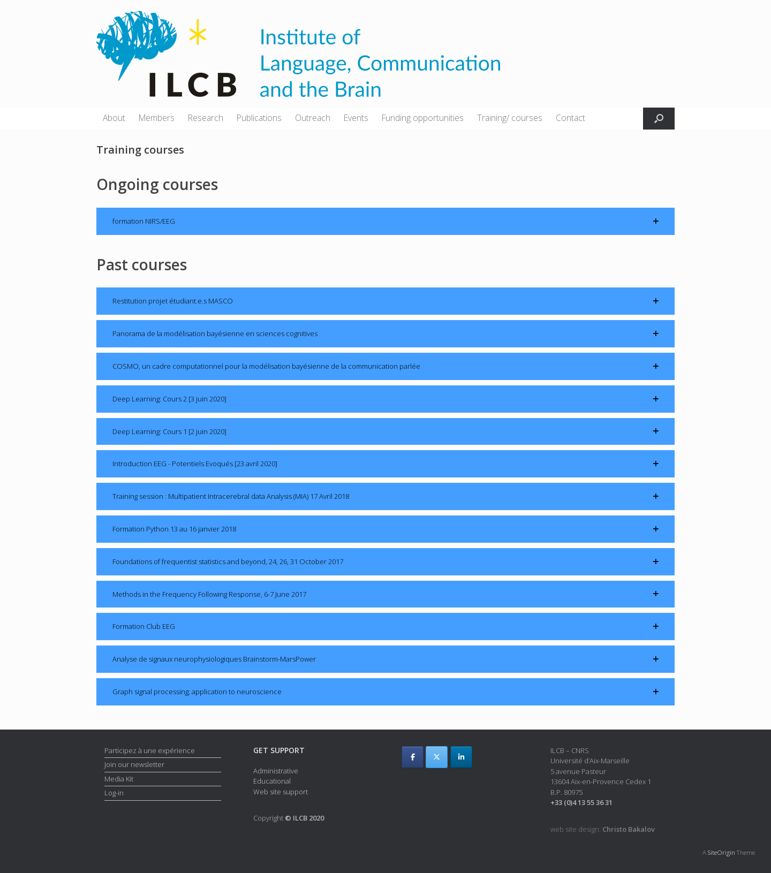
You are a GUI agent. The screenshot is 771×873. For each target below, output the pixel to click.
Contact (570, 118)
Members (157, 118)
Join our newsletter (134, 764)
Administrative (275, 771)
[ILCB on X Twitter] (437, 757)
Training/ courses (509, 118)
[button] (659, 119)
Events (356, 118)
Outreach (312, 118)
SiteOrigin (721, 852)
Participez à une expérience (149, 750)
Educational (272, 781)
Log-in (114, 793)
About (114, 118)
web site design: (602, 829)
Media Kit (118, 779)
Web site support (280, 791)
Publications (259, 118)
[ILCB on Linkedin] (461, 757)
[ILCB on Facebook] (413, 757)
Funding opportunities (423, 118)
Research (205, 118)
